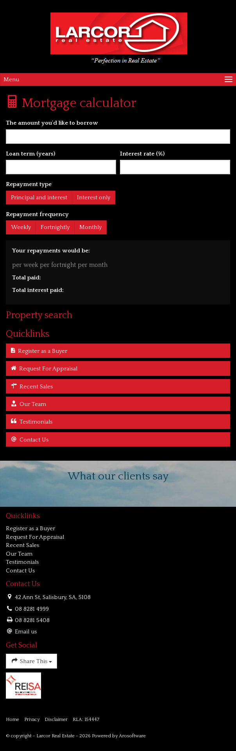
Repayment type (29, 184)
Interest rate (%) (142, 153)
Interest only (93, 197)
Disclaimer (56, 719)
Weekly (21, 227)
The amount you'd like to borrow (52, 123)
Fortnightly (55, 227)
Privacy (31, 719)
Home (12, 719)
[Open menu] (118, 79)
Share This (31, 660)
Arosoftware (132, 735)
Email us (26, 631)
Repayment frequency (37, 214)
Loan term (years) (30, 153)
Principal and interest (39, 197)
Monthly (90, 227)
